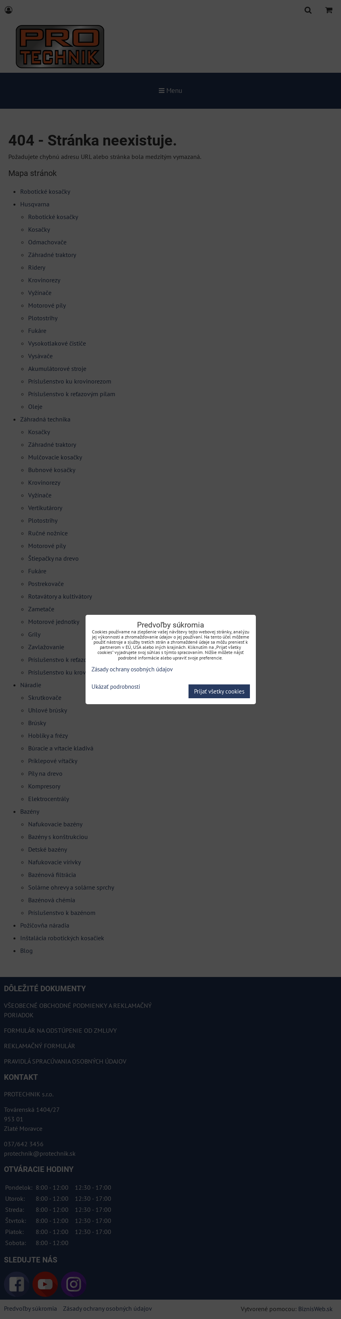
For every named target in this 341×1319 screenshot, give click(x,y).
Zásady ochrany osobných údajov (132, 669)
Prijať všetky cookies (219, 691)
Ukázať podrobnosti (115, 687)
